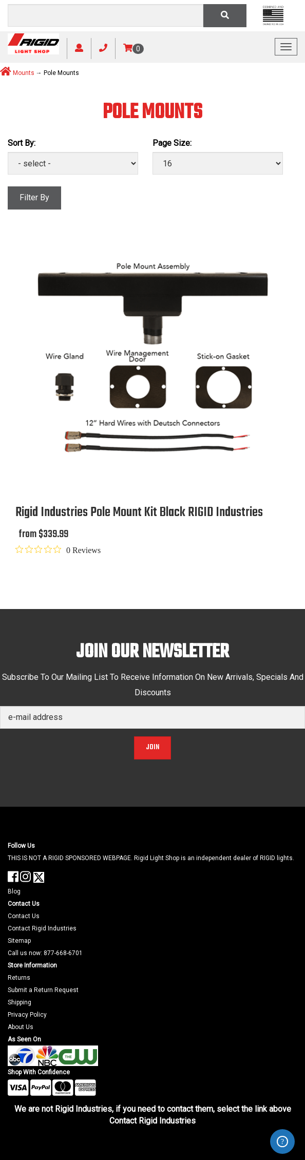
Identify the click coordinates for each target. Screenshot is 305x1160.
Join (152, 747)
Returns (19, 977)
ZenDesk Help (282, 1141)
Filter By (34, 197)
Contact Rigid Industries (42, 928)
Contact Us (24, 916)
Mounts (23, 73)
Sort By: (21, 143)
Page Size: (172, 143)
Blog (14, 891)
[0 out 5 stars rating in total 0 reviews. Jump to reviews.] (58, 550)
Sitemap (19, 940)
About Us (20, 1027)
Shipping (19, 1002)
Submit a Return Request (43, 990)
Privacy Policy (27, 1014)
